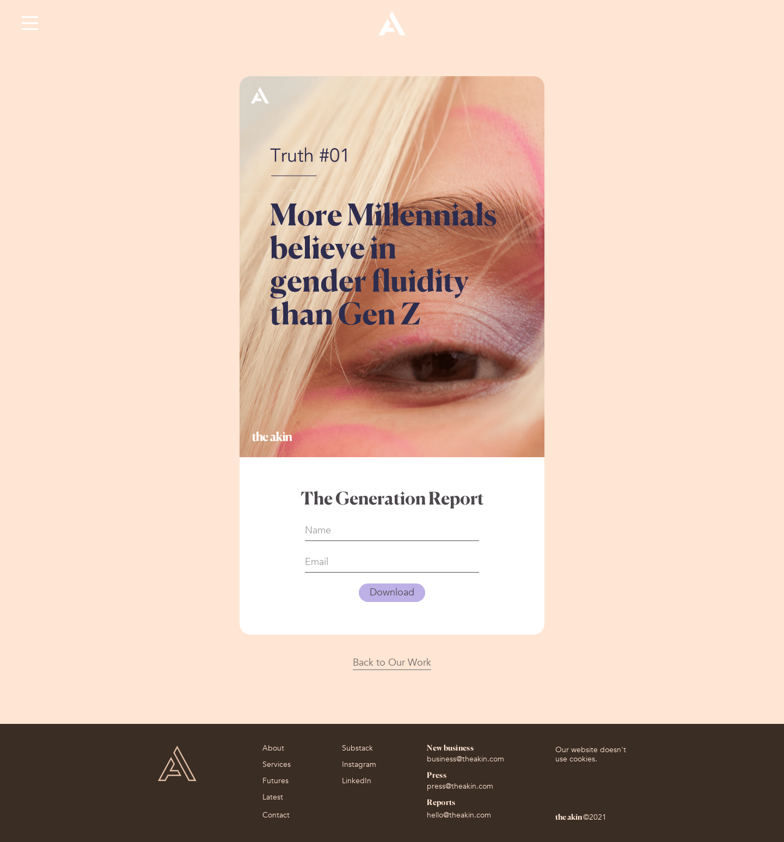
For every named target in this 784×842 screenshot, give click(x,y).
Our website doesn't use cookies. (590, 755)
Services (276, 766)
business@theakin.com (465, 759)
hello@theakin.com (459, 815)
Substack (357, 749)
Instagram (359, 766)
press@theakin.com (460, 786)
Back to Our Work (392, 662)
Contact (276, 815)
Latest (272, 798)
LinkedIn (356, 782)
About (273, 749)
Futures (275, 782)
